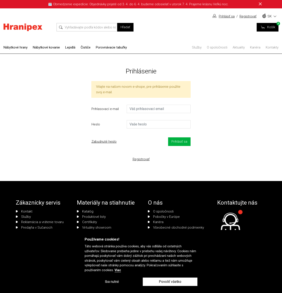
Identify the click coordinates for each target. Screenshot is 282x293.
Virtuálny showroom (94, 228)
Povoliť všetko (170, 282)
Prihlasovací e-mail (105, 109)
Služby (197, 47)
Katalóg (85, 211)
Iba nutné (112, 282)
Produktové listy (91, 217)
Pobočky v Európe (164, 217)
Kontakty (272, 47)
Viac (118, 270)
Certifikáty (87, 222)
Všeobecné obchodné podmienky (176, 228)
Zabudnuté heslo (104, 142)
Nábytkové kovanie (46, 47)
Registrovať (247, 16)
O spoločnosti (217, 47)
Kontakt (24, 211)
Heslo (95, 124)
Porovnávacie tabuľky (111, 47)
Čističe (86, 47)
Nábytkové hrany (16, 47)
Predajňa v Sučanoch (34, 228)
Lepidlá (70, 47)
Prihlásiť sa (227, 16)
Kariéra (255, 47)
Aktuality (239, 47)
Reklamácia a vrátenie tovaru (40, 222)
